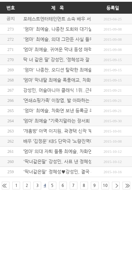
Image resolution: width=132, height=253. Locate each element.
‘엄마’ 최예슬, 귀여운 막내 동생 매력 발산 (62, 49)
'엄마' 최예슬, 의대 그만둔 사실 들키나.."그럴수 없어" (75, 39)
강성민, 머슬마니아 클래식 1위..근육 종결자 (65, 90)
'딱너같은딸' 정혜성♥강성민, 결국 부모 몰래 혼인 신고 (76, 171)
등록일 (112, 8)
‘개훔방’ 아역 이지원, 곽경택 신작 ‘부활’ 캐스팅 (67, 131)
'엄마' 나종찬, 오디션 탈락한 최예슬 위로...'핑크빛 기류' (77, 69)
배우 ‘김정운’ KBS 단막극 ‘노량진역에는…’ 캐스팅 (70, 141)
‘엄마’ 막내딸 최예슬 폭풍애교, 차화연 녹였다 (66, 80)
